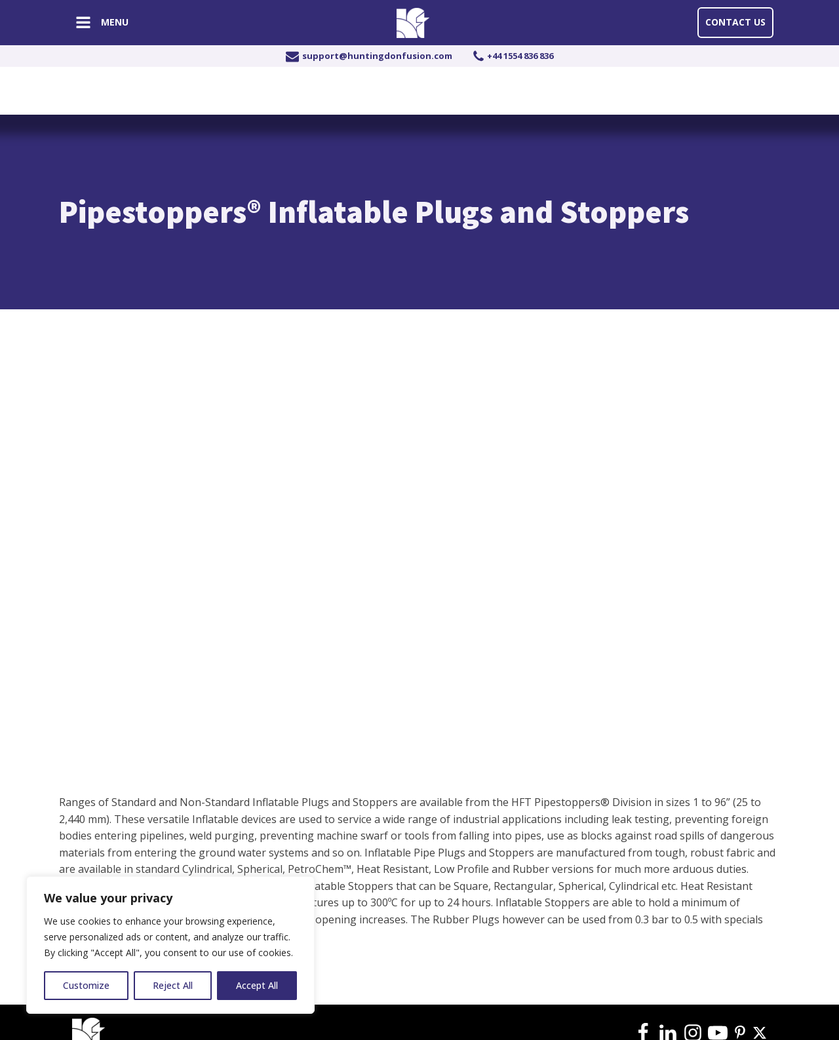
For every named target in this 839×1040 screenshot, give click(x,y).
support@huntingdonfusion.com (377, 56)
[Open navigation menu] (83, 24)
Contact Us (735, 22)
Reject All (173, 985)
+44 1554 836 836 (520, 56)
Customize (86, 985)
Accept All (257, 985)
